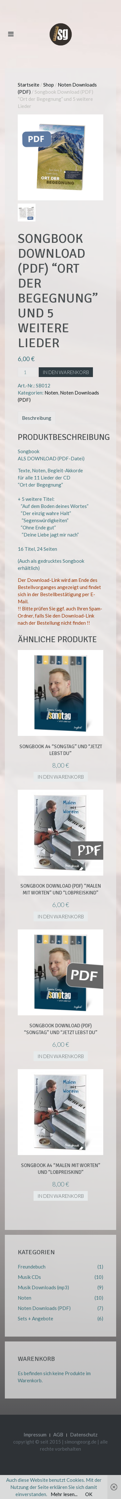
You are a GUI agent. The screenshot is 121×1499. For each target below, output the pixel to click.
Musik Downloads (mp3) (43, 1287)
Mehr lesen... (64, 1494)
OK (88, 1494)
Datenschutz (83, 1434)
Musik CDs (29, 1277)
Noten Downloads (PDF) (44, 1308)
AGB (58, 1434)
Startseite (28, 85)
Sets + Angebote (35, 1318)
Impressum (35, 1434)
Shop (48, 85)
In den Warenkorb (66, 372)
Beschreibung (36, 418)
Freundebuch (31, 1266)
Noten (51, 392)
